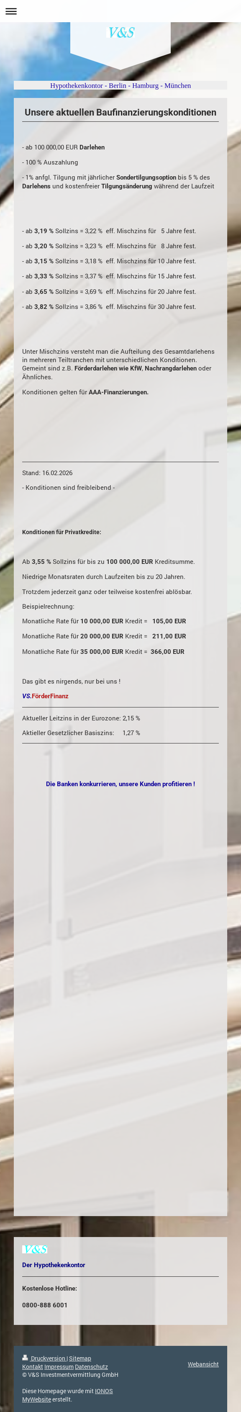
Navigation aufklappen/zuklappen (120, 11)
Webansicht (203, 1364)
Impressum (59, 1367)
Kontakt (32, 1367)
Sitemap (80, 1358)
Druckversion (44, 1358)
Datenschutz (91, 1367)
